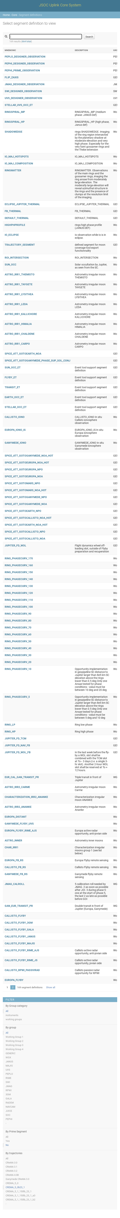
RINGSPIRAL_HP (15, 121)
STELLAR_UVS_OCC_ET (19, 104)
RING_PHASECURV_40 (18, 648)
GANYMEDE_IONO (15, 442)
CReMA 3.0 (11, 1162)
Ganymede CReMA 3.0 (17, 1179)
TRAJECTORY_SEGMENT (20, 244)
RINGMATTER (13, 170)
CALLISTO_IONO (15, 416)
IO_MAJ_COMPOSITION (19, 163)
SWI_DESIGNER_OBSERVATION (23, 91)
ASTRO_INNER (13, 840)
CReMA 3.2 (11, 1170)
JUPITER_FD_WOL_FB (18, 752)
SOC (8, 1115)
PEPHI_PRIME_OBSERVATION (22, 70)
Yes (8, 1141)
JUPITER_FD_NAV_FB (17, 745)
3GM (8, 1094)
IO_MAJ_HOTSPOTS (17, 156)
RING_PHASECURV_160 (19, 565)
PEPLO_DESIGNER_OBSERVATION (25, 56)
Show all (50, 987)
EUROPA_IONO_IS (15, 429)
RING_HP (10, 731)
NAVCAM (10, 1106)
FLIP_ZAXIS (12, 77)
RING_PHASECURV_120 (19, 592)
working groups (14, 1019)
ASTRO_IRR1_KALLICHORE (21, 314)
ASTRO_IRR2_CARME (17, 787)
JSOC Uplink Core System (60, 5)
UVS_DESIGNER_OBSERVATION (23, 98)
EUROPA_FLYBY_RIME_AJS (21, 830)
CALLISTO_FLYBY (15, 915)
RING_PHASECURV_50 (18, 641)
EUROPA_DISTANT (16, 816)
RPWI (9, 1090)
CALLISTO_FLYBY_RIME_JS (21, 960)
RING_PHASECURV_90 (18, 613)
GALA (9, 1098)
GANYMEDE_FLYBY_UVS (19, 823)
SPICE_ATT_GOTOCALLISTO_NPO (25, 531)
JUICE (9, 1110)
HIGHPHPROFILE (15, 224)
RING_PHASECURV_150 (19, 572)
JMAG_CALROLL (15, 883)
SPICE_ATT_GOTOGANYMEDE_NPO (26, 497)
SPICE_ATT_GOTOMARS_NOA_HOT (25, 490)
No (7, 1145)
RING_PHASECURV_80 (18, 620)
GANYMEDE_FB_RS (16, 874)
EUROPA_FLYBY (14, 980)
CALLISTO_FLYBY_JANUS (20, 936)
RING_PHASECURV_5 (17, 696)
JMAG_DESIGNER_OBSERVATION (24, 84)
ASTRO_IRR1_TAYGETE (18, 284)
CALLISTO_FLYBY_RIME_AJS (22, 950)
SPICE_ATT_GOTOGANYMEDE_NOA (26, 504)
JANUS (9, 1061)
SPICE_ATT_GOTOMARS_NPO (22, 483)
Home (6, 14)
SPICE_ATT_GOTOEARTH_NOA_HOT (26, 524)
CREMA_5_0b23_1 (15, 1187)
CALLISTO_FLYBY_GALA (19, 929)
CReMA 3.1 (11, 1166)
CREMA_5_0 (12, 1183)
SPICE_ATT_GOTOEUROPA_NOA (24, 476)
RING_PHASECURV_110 (19, 599)
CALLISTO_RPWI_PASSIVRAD (22, 970)
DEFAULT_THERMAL (17, 218)
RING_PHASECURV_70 (18, 627)
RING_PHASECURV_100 (19, 606)
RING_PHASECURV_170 (19, 558)
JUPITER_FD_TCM (15, 738)
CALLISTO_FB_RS (15, 867)
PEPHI (9, 1119)
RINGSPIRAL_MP (15, 111)
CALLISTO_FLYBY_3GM (19, 922)
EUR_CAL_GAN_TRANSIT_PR (22, 777)
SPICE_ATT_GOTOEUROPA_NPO (24, 469)
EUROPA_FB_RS (14, 860)
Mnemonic (10, 50)
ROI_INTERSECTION (17, 257)
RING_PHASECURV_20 (18, 662)
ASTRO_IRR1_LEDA (16, 304)
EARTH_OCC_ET (14, 397)
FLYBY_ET (11, 377)
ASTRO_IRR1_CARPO (17, 343)
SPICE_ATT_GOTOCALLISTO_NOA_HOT (28, 517)
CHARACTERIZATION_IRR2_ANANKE (26, 796)
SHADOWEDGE (13, 131)
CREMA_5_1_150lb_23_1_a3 (20, 1195)
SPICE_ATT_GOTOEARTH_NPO (23, 510)
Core (14, 14)
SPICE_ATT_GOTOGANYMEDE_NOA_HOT (29, 455)
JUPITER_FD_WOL (15, 545)
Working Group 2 (14, 1041)
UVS (8, 1069)
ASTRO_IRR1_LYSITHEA (19, 294)
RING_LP (10, 724)
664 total (26, 41)
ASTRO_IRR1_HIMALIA (18, 323)
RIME (8, 1078)
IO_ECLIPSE (12, 234)
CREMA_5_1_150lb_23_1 (19, 1191)
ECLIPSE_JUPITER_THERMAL (22, 204)
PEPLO (9, 1073)
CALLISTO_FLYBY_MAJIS (20, 943)
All (7, 1011)
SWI (8, 1082)
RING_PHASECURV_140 (19, 579)
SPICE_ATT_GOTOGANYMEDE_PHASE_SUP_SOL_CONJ (37, 360)
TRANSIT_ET (12, 387)
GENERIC (10, 1053)
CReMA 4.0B (12, 1175)
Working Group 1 (14, 1036)
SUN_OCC (10, 264)
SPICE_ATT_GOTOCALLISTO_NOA (25, 538)
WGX (8, 1057)
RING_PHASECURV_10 (18, 668)
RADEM (10, 1102)
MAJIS (9, 1065)
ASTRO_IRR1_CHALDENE (19, 333)
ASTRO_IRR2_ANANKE (18, 806)
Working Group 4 (14, 1049)
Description (81, 50)
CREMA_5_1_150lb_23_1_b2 (20, 1199)
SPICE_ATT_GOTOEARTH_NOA (23, 353)
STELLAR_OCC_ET (16, 407)
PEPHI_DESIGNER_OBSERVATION (25, 63)
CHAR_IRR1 (11, 847)
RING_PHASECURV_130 (19, 586)
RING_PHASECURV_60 (18, 634)
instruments (12, 1015)
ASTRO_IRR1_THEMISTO (19, 274)
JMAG (9, 1086)
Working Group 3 (14, 1045)
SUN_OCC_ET (13, 367)
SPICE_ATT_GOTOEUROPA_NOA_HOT (27, 462)
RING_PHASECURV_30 (18, 655)
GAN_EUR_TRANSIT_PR (19, 905)
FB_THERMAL (13, 211)
